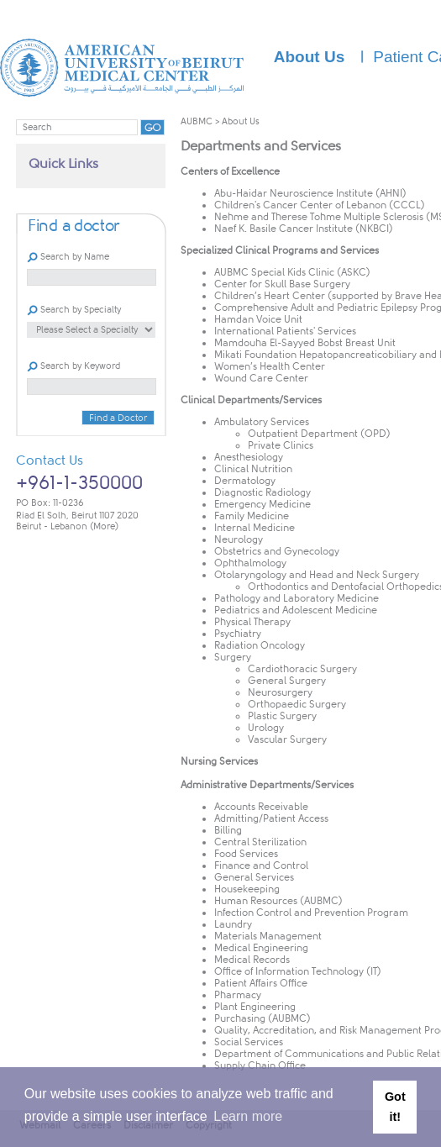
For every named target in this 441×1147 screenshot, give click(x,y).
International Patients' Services (285, 331)
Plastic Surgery (282, 716)
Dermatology (245, 481)
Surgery (232, 657)
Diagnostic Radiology (262, 492)
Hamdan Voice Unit (258, 319)
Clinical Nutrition (253, 469)
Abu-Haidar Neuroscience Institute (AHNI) (310, 193)
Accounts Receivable (261, 807)
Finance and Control (261, 865)
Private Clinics (280, 445)
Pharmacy (237, 995)
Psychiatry (237, 633)
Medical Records (252, 959)
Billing (228, 830)
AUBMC (197, 121)
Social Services (248, 1042)
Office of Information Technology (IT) (297, 971)
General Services (254, 877)
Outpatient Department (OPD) (319, 433)
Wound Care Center (261, 378)
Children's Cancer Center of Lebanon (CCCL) (319, 205)
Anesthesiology (248, 457)
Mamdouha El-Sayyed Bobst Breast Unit (305, 343)
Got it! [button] (395, 1106)
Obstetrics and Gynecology (276, 551)
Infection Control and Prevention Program (311, 912)
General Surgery (287, 681)
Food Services (246, 854)
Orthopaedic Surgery (297, 704)
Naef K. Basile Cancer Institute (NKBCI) (303, 228)
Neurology (238, 539)
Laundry (233, 924)
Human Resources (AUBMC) (278, 901)
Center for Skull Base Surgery (282, 284)
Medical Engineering (261, 948)
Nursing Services (219, 761)
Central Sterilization (260, 842)
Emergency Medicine (262, 504)
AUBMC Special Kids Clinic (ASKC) (292, 272)
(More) (104, 526)
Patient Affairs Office (260, 983)
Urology (266, 728)
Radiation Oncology (259, 645)
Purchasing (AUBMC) (262, 1018)
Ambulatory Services (261, 422)
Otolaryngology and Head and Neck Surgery (316, 575)
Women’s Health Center (269, 366)
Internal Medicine (254, 528)
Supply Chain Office (260, 1065)
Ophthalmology (250, 563)
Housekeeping (247, 889)
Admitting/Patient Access (271, 818)
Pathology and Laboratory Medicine (296, 598)
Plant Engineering (255, 1007)
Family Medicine (251, 516)
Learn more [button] (247, 1116)
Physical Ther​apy (252, 622)
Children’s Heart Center (269, 296)
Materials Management (268, 936)
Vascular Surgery (287, 739)
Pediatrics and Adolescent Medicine (295, 610)
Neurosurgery (280, 692)
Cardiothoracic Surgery (302, 669)
